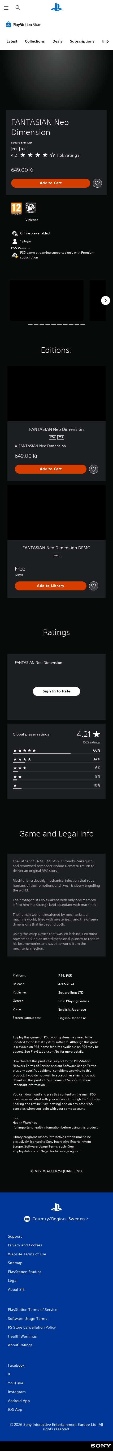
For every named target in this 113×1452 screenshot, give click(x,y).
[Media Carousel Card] (47, 300)
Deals (57, 41)
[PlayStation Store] (24, 24)
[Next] (105, 300)
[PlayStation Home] (56, 8)
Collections (35, 41)
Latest (12, 41)
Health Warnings (25, 1123)
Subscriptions (82, 41)
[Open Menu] (6, 8)
